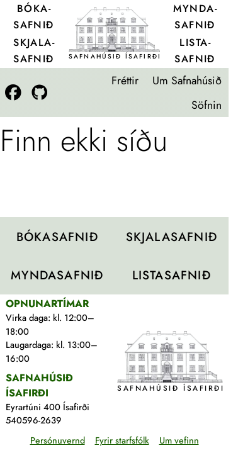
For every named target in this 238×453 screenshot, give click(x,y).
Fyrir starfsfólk (122, 440)
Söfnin (206, 105)
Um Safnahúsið (187, 80)
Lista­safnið (194, 50)
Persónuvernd (57, 440)
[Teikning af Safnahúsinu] (114, 29)
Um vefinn (179, 440)
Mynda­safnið (194, 16)
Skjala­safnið (33, 50)
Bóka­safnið (33, 16)
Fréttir (125, 80)
